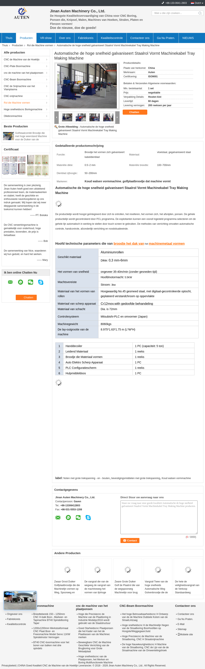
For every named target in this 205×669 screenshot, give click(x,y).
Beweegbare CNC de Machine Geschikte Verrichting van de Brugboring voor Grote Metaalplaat (94, 647)
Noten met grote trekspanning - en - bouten (86, 478)
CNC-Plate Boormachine (17, 66)
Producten (26, 38)
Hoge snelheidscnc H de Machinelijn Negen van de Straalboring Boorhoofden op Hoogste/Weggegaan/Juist (145, 628)
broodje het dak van (129, 243)
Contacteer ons (140, 38)
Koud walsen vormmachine (176, 478)
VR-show (46, 38)
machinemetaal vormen (167, 243)
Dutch (198, 3)
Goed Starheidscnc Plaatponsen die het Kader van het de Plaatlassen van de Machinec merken (95, 633)
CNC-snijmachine (13, 96)
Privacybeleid (9, 665)
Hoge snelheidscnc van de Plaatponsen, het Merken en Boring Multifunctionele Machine (95, 659)
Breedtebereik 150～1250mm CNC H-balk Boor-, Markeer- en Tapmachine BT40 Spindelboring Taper (50, 619)
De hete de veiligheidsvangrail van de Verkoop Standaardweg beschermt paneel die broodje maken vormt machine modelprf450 (187, 592)
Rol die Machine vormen (40, 45)
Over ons (65, 38)
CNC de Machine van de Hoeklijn (22, 59)
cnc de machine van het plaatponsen (23, 72)
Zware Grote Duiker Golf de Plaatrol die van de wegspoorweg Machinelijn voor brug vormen (127, 589)
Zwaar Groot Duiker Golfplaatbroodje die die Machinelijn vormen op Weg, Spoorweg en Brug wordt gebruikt (67, 589)
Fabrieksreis (85, 38)
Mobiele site (185, 634)
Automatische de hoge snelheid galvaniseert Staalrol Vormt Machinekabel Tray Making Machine (87, 130)
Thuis (8, 38)
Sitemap (182, 629)
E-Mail (181, 624)
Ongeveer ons (14, 614)
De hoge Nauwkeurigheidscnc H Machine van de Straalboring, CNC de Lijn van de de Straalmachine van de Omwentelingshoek (145, 647)
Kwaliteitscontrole (112, 38)
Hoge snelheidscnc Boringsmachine (23, 109)
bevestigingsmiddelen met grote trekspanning (135, 478)
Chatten (137, 112)
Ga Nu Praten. (166, 38)
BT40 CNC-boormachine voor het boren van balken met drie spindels (51, 645)
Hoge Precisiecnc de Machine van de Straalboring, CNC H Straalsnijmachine (143, 638)
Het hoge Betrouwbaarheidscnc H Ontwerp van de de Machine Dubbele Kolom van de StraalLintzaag (145, 617)
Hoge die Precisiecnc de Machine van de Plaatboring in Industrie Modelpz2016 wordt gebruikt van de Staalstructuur (94, 619)
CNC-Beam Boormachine (17, 79)
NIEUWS (188, 38)
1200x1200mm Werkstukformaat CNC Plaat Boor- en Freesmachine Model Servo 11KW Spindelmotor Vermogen (51, 633)
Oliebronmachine (13, 116)
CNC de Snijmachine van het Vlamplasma (19, 88)
